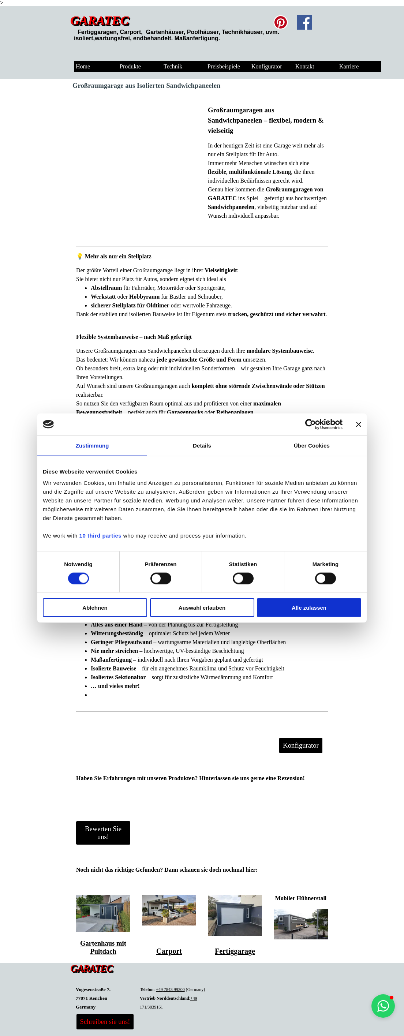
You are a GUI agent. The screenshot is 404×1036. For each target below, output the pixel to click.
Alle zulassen (309, 608)
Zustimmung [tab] (92, 445)
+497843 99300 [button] (170, 989)
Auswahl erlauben (202, 608)
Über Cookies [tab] (312, 445)
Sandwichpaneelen (235, 120)
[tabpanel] (215, 32)
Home (83, 66)
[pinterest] (281, 22)
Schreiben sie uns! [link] (105, 1021)
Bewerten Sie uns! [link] (103, 833)
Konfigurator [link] (300, 745)
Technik (173, 66)
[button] (383, 1006)
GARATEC (99, 20)
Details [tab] (202, 445)
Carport (169, 951)
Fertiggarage (235, 951)
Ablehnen (94, 608)
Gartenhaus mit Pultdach (103, 947)
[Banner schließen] (358, 424)
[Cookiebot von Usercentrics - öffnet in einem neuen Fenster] (310, 424)
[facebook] (304, 22)
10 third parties (100, 535)
